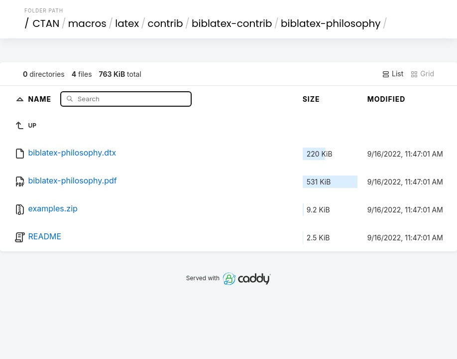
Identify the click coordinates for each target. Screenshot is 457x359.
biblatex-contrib (232, 23)
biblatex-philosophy (330, 23)
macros (87, 23)
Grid (422, 73)
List (392, 73)
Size (311, 99)
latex (127, 23)
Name (40, 98)
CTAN (45, 23)
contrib (165, 23)
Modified (386, 99)
